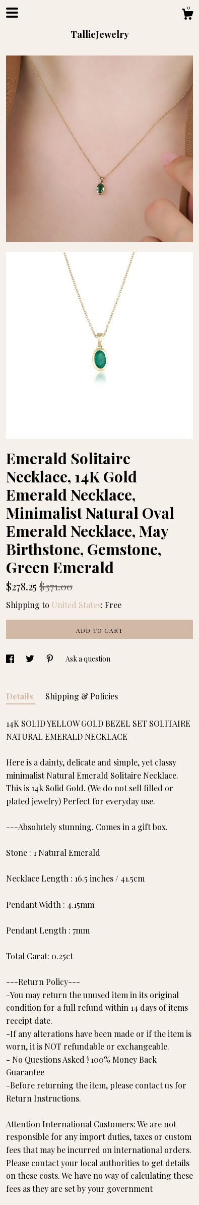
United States (76, 604)
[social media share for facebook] (11, 659)
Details (20, 696)
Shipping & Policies (81, 696)
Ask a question (87, 659)
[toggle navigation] (12, 13)
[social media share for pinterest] (50, 659)
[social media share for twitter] (31, 659)
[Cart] (187, 15)
